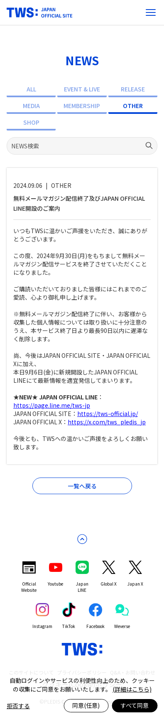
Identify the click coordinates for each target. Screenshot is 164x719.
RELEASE (133, 89)
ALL (31, 89)
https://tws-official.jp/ (107, 413)
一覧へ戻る (82, 486)
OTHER (133, 105)
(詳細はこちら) (132, 689)
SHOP (31, 122)
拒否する (18, 706)
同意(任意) (86, 705)
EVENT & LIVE (82, 89)
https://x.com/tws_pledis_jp (107, 422)
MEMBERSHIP (82, 105)
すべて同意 (134, 705)
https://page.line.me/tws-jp (51, 405)
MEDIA (31, 105)
